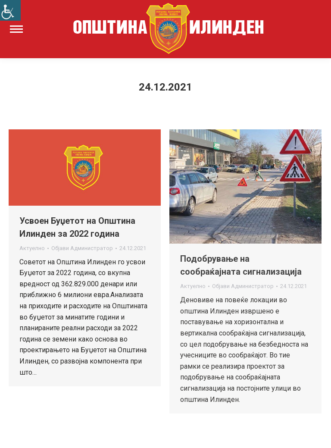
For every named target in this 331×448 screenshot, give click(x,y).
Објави (82, 248)
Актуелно (32, 248)
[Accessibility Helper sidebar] (10, 10)
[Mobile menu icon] (16, 29)
